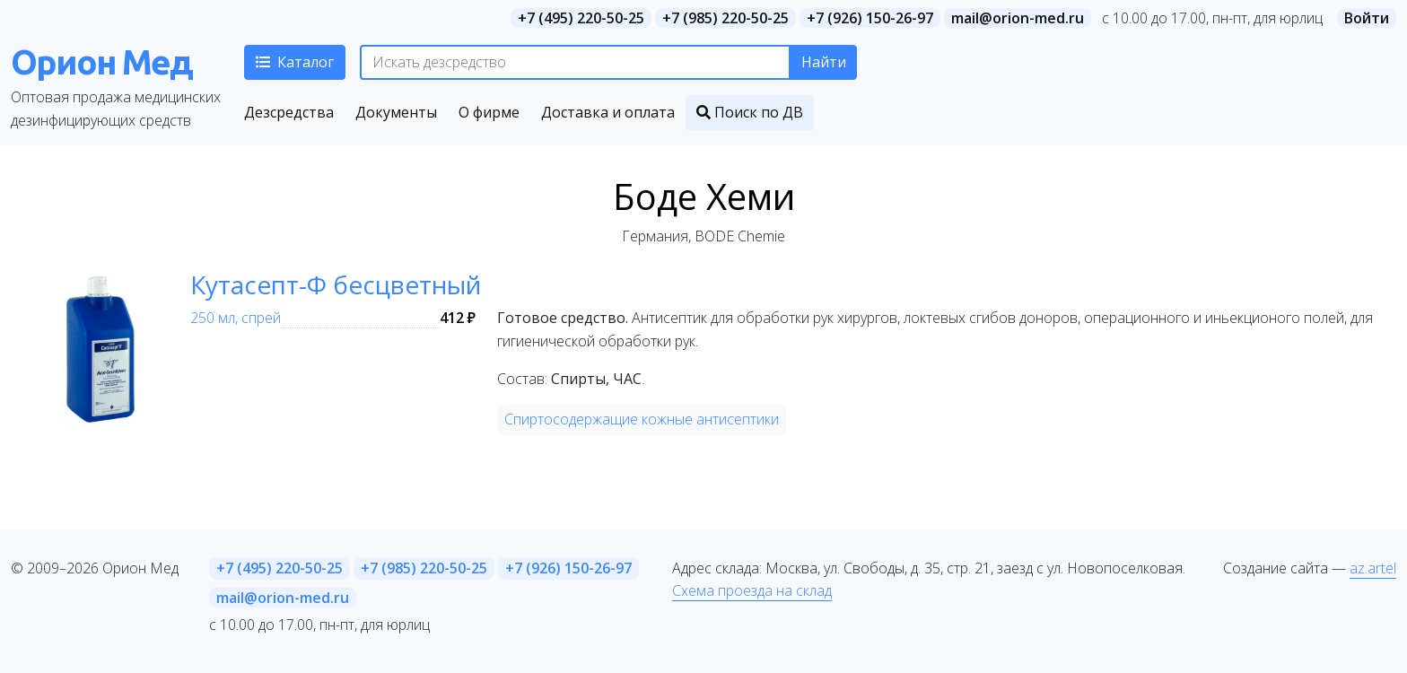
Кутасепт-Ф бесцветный (335, 284)
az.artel (1373, 568)
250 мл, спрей (235, 318)
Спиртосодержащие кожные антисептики (641, 419)
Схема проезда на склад (752, 590)
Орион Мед (101, 61)
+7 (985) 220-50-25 (725, 18)
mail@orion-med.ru (1017, 18)
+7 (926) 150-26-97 (870, 18)
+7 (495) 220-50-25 (581, 18)
